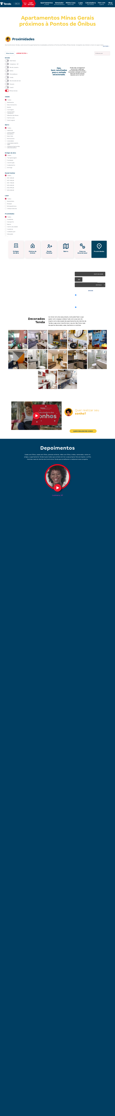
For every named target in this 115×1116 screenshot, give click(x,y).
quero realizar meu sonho (83, 431)
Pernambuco (13, 74)
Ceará (11, 87)
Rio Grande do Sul (15, 80)
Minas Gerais (13, 90)
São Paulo (13, 60)
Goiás (11, 77)
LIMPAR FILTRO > (21, 53)
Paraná (12, 84)
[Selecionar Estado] (17, 4)
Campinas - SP (14, 64)
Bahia (11, 70)
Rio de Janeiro (14, 67)
